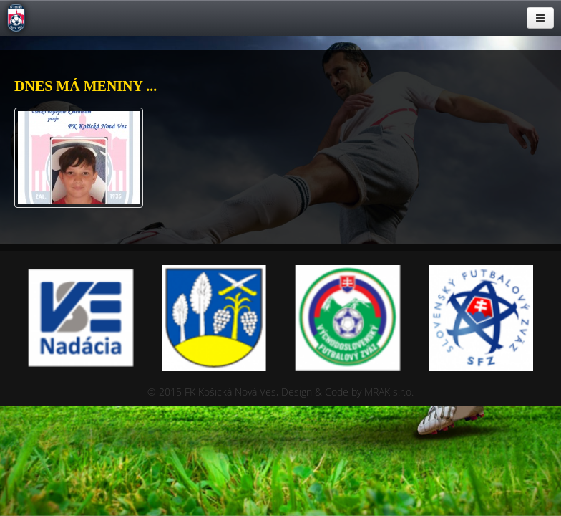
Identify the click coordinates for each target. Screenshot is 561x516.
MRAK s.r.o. (389, 391)
